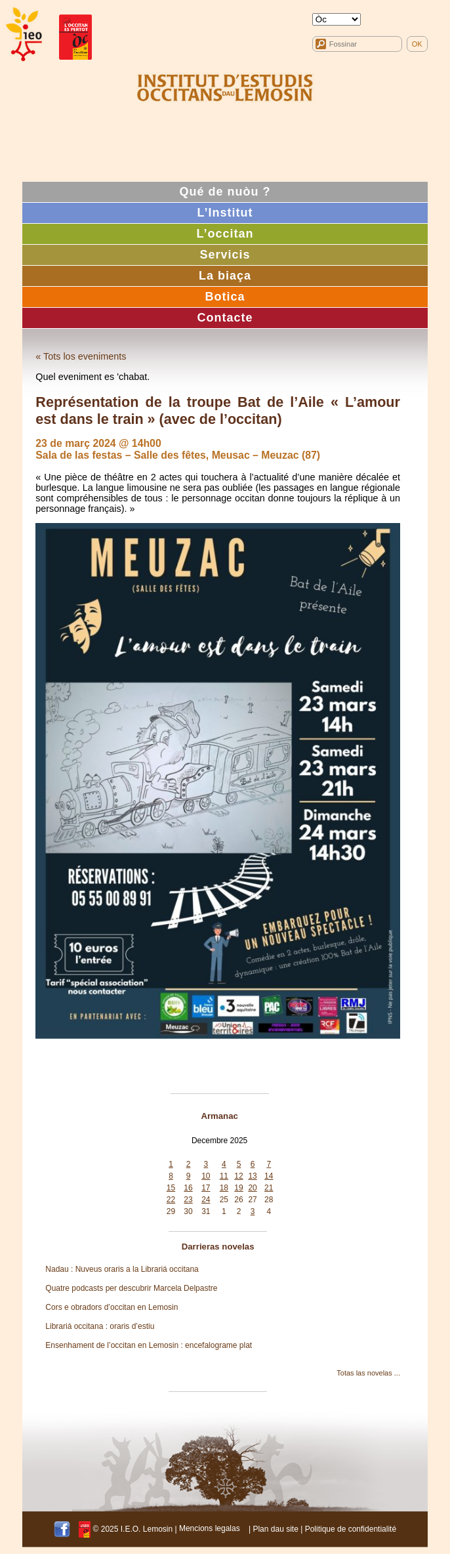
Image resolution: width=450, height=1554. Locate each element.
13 (252, 1176)
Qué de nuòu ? (224, 191)
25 (224, 1199)
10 (205, 1176)
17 (205, 1187)
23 (188, 1199)
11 (224, 1176)
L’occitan (224, 233)
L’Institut (225, 212)
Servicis (224, 254)
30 (188, 1211)
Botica (225, 296)
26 (238, 1199)
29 (171, 1211)
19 (238, 1187)
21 (268, 1187)
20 (252, 1187)
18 (224, 1187)
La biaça (225, 275)
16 (188, 1187)
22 (171, 1199)
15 (171, 1187)
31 (205, 1211)
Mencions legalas (209, 1528)
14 (268, 1176)
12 (238, 1176)
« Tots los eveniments (80, 356)
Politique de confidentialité (350, 1528)
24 (205, 1199)
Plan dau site (275, 1528)
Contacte (225, 317)
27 (252, 1199)
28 (268, 1199)
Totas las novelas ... (368, 1373)
